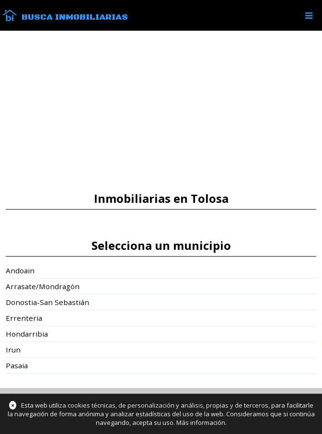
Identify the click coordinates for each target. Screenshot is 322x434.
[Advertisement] (161, 111)
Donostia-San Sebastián (47, 302)
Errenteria (24, 318)
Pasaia (17, 365)
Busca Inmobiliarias (75, 17)
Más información (200, 422)
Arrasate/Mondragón (43, 286)
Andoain (20, 270)
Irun (13, 349)
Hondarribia (27, 334)
